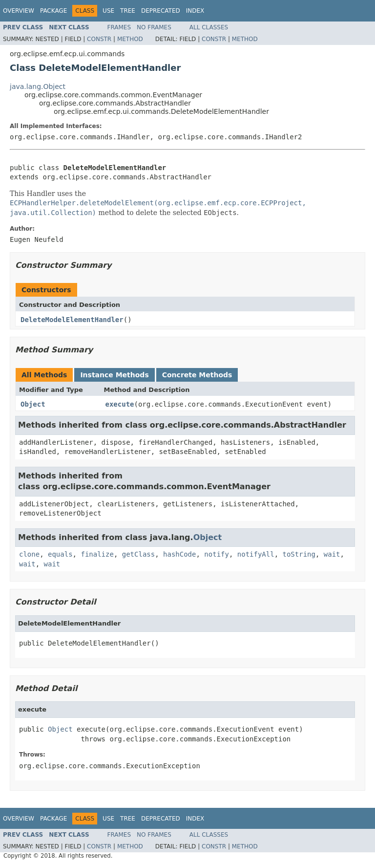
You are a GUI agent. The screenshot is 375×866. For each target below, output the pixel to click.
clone (29, 554)
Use (108, 10)
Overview (18, 10)
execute (119, 404)
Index (195, 10)
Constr (99, 39)
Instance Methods (114, 375)
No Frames (154, 27)
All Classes (208, 27)
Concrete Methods (197, 375)
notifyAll (255, 554)
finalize (97, 554)
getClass (138, 554)
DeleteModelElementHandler (72, 320)
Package (53, 10)
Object (33, 404)
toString (299, 554)
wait (332, 554)
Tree (127, 10)
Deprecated (160, 10)
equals (60, 554)
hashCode (179, 554)
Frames (119, 27)
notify (216, 554)
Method (130, 39)
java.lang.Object (37, 86)
